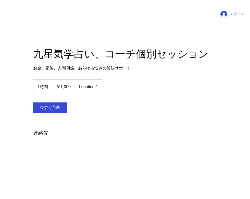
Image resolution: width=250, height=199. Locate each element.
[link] (50, 107)
